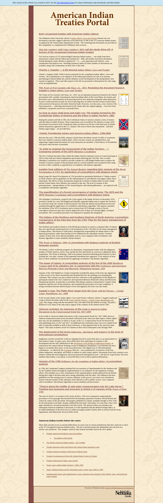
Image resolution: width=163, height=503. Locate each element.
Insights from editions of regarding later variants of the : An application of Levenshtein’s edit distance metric (82, 170)
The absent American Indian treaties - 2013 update (65, 443)
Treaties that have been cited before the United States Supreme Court (72, 447)
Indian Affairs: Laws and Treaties (84, 38)
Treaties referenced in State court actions (62, 461)
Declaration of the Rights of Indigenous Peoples (92, 343)
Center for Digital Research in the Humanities (119, 488)
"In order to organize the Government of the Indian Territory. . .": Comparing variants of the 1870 (74, 150)
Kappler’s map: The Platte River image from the (81, 292)
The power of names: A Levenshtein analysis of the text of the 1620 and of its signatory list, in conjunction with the (82, 266)
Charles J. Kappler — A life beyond (74, 70)
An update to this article (63, 438)
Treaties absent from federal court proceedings (64, 434)
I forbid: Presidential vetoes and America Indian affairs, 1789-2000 (75, 133)
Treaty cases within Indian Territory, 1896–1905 (64, 465)
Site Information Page (65, 3)
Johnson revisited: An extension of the (73, 310)
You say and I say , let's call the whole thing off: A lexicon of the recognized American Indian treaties (76, 50)
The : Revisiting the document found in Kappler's (81, 89)
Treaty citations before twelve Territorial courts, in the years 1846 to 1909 (74, 470)
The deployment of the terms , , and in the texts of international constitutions (81, 333)
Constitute (68, 350)
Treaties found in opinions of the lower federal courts (66, 452)
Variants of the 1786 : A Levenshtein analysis (80, 362)
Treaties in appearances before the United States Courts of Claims (71, 456)
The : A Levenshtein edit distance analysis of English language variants (79, 244)
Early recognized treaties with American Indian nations (69, 34)
